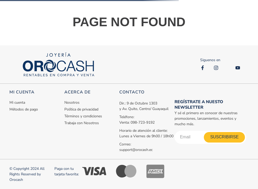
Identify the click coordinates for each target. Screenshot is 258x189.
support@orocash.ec (136, 149)
